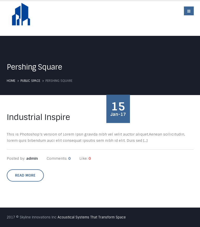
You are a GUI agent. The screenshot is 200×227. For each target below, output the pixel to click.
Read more (25, 175)
